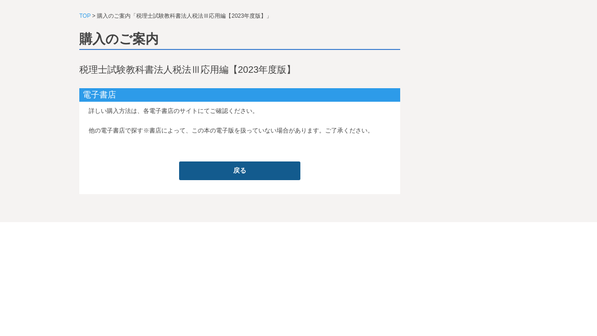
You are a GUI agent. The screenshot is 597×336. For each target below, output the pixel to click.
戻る (239, 170)
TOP (84, 16)
